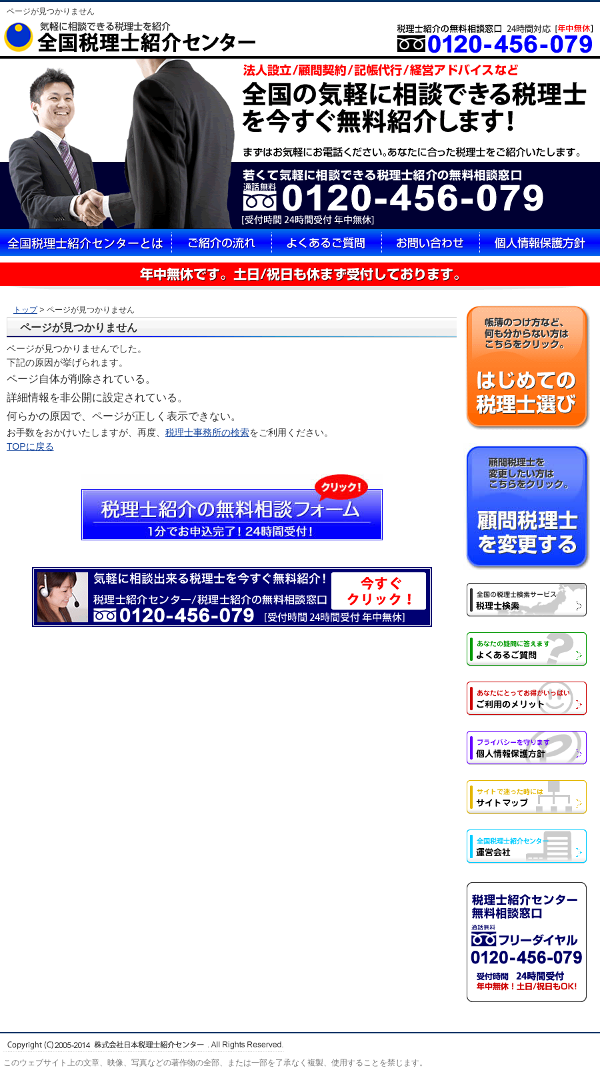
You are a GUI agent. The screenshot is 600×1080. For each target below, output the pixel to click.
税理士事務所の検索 (207, 432)
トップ (25, 309)
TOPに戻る (30, 446)
